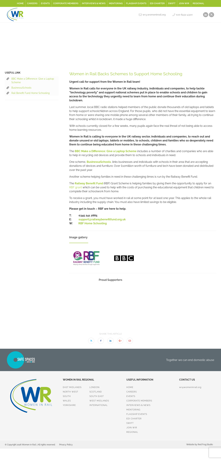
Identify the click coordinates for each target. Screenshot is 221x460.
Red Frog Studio (205, 444)
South (67, 396)
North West (70, 392)
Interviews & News (93, 3)
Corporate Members (65, 3)
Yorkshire (69, 405)
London (94, 387)
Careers (32, 3)
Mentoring (116, 3)
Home (20, 3)
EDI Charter (157, 3)
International (98, 405)
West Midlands (99, 401)
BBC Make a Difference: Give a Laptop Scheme (30, 80)
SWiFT (171, 3)
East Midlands (72, 387)
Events (45, 3)
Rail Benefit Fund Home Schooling (28, 93)
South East (96, 396)
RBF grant (75, 187)
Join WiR (184, 3)
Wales (67, 401)
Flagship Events (136, 3)
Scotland (95, 392)
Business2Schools (19, 88)
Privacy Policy (66, 444)
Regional (198, 3)
